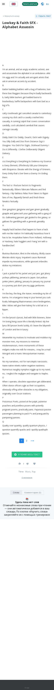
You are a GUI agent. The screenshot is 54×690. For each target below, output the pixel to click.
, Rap (33, 471)
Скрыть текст (43, 16)
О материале (27, 478)
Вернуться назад (10, 16)
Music (28, 471)
